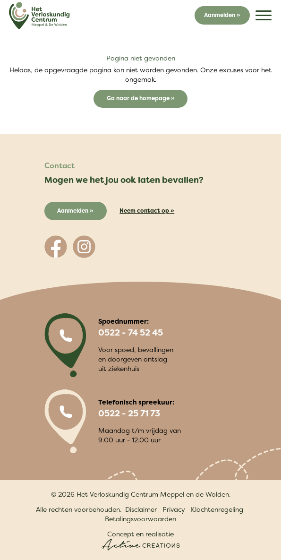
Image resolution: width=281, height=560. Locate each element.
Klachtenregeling (217, 509)
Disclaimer (141, 509)
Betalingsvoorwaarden (140, 518)
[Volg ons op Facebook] (55, 246)
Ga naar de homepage (139, 98)
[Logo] (39, 15)
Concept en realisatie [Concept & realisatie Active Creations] (140, 540)
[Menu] (263, 15)
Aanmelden (219, 15)
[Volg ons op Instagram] (84, 246)
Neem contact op (144, 211)
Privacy (173, 509)
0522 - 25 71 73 (129, 413)
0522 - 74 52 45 (130, 332)
